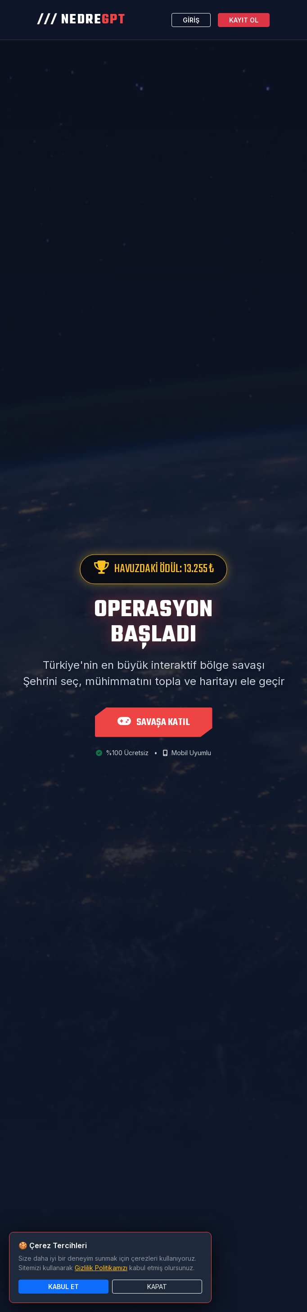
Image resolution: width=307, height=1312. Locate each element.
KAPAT (157, 1286)
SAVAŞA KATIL (153, 722)
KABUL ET (63, 1286)
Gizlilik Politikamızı (101, 1268)
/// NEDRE (81, 19)
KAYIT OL (243, 20)
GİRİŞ (191, 20)
